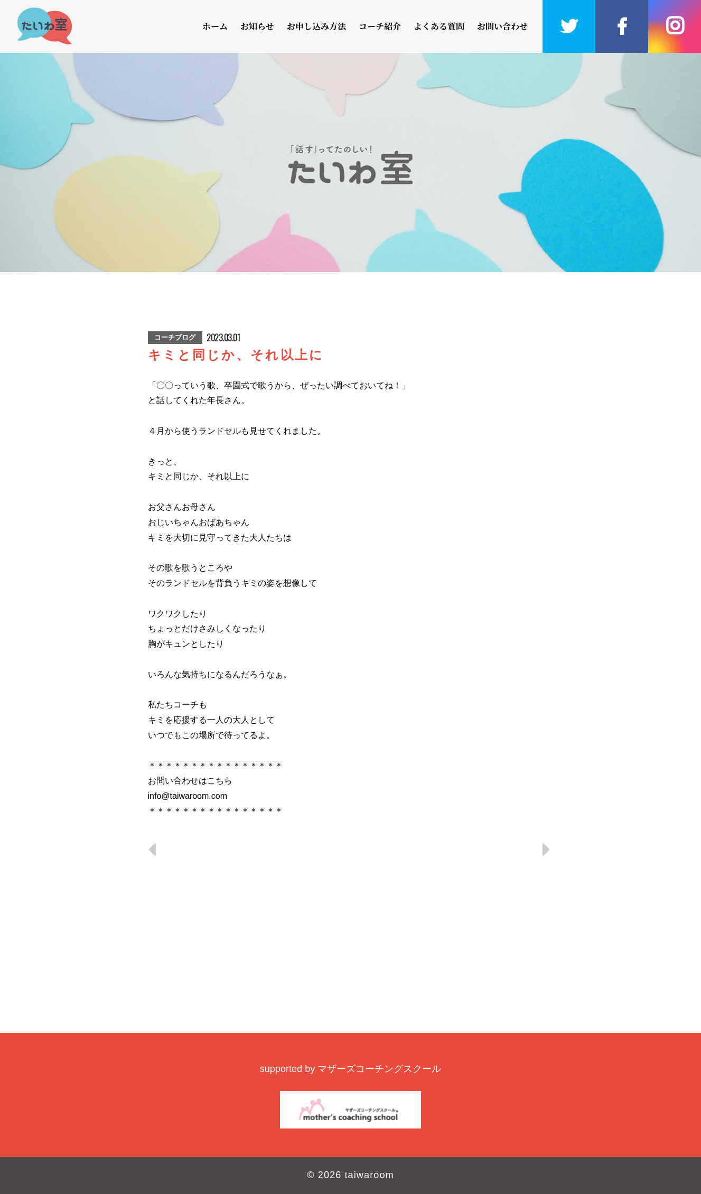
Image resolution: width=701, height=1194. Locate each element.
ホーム (215, 26)
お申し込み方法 (316, 26)
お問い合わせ (502, 26)
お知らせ (257, 26)
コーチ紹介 (380, 26)
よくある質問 (439, 26)
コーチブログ (174, 337)
